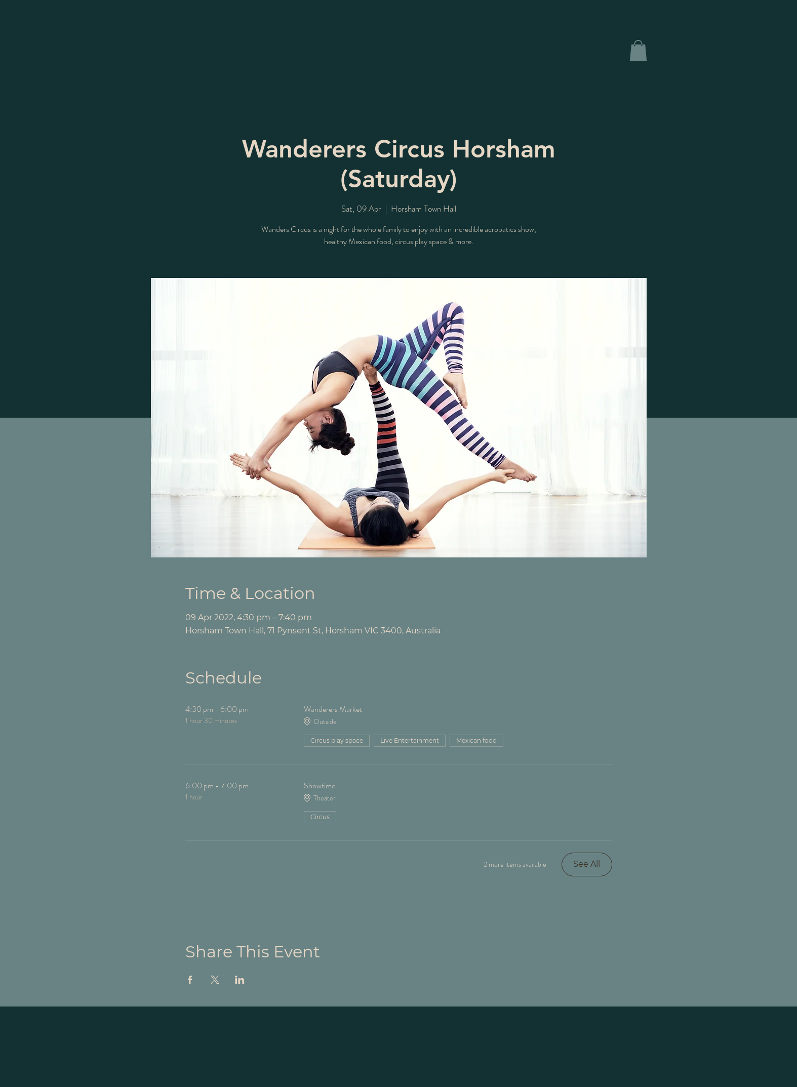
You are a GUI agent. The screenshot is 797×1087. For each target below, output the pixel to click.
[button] (638, 50)
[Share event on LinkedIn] (240, 980)
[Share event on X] (215, 980)
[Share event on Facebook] (190, 980)
